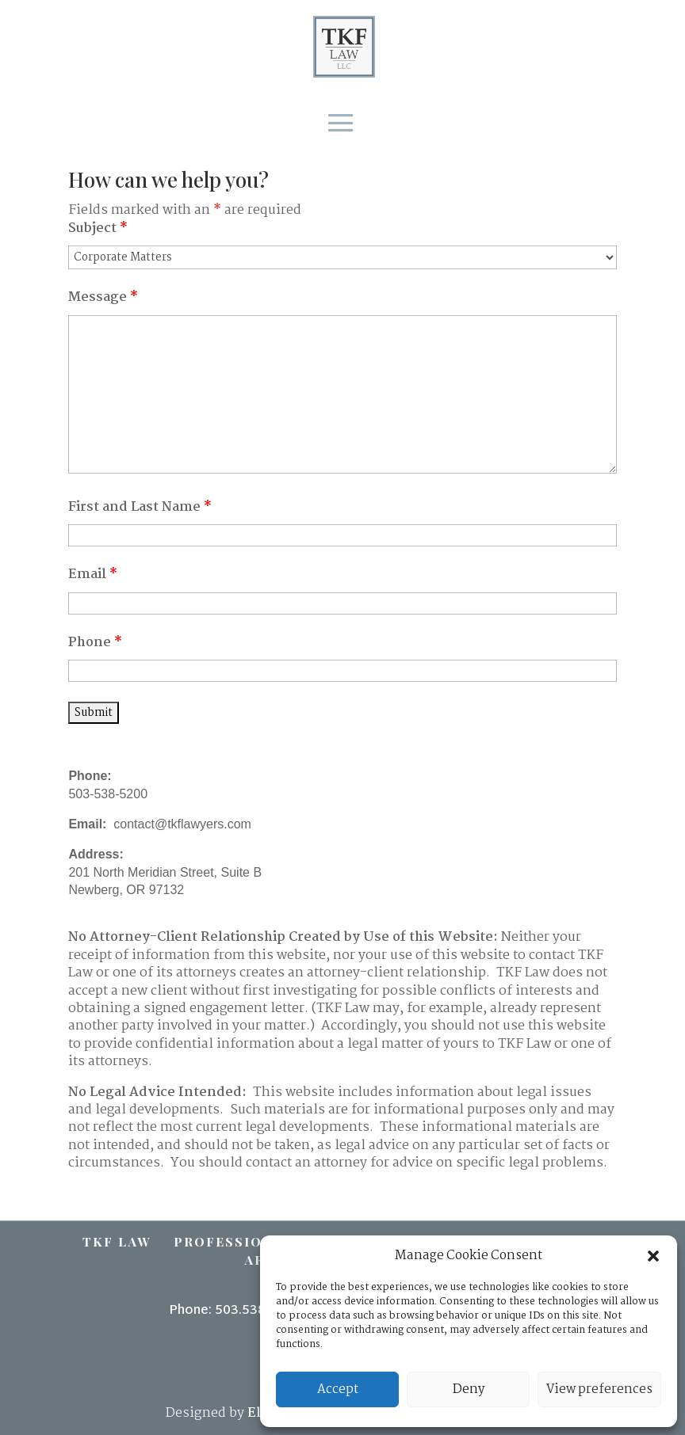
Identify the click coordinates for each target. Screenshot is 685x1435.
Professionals (239, 1241)
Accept (337, 1389)
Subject (98, 228)
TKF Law (116, 1241)
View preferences (599, 1389)
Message (103, 297)
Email (92, 574)
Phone (95, 642)
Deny (468, 1389)
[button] (653, 1256)
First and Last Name (140, 507)
